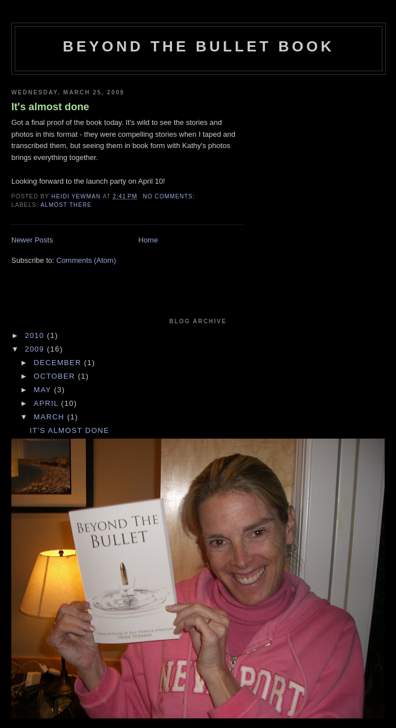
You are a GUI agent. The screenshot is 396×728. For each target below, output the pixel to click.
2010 (36, 335)
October (56, 376)
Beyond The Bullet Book (198, 46)
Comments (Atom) (86, 260)
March (50, 417)
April (48, 403)
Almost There (66, 205)
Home (148, 240)
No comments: (170, 196)
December (59, 362)
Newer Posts (32, 240)
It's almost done (50, 106)
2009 (36, 349)
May (44, 389)
